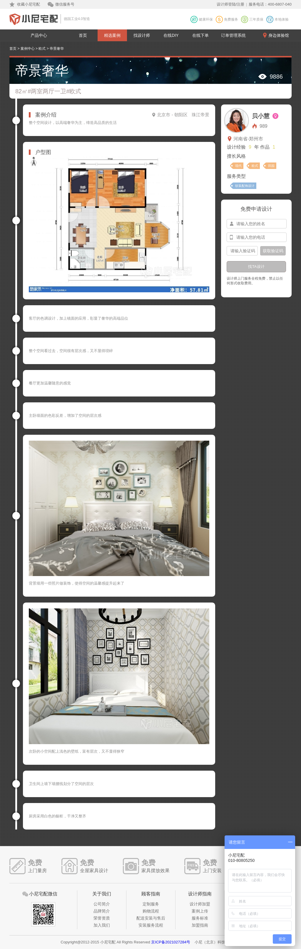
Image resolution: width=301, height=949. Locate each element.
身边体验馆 (278, 35)
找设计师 (141, 35)
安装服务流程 (150, 925)
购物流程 (151, 911)
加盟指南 (200, 925)
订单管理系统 (233, 35)
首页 (83, 35)
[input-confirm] (242, 251)
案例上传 (200, 911)
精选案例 (112, 35)
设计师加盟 (200, 904)
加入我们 (101, 925)
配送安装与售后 (150, 918)
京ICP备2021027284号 (170, 942)
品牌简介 (101, 911)
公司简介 (101, 904)
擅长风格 (236, 156)
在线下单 (200, 35)
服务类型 (236, 176)
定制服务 (151, 904)
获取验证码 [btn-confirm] (273, 250)
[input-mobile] (257, 237)
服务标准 (200, 918)
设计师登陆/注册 (231, 4)
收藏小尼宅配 (28, 4)
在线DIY (170, 35)
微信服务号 (64, 4)
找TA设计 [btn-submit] (256, 266)
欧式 (42, 49)
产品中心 (39, 35)
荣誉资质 (101, 918)
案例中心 (28, 49)
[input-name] (257, 223)
